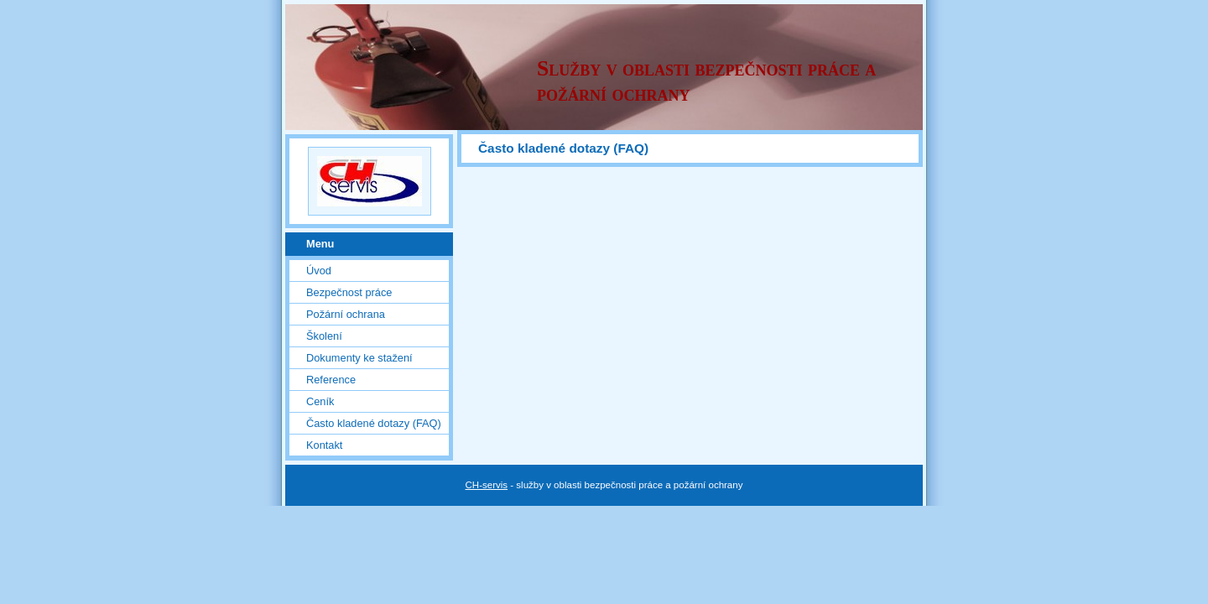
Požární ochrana (345, 314)
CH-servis (487, 485)
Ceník (320, 401)
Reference (331, 379)
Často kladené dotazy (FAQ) (373, 423)
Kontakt (324, 445)
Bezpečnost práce (349, 292)
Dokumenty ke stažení (359, 357)
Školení (324, 336)
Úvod (318, 270)
